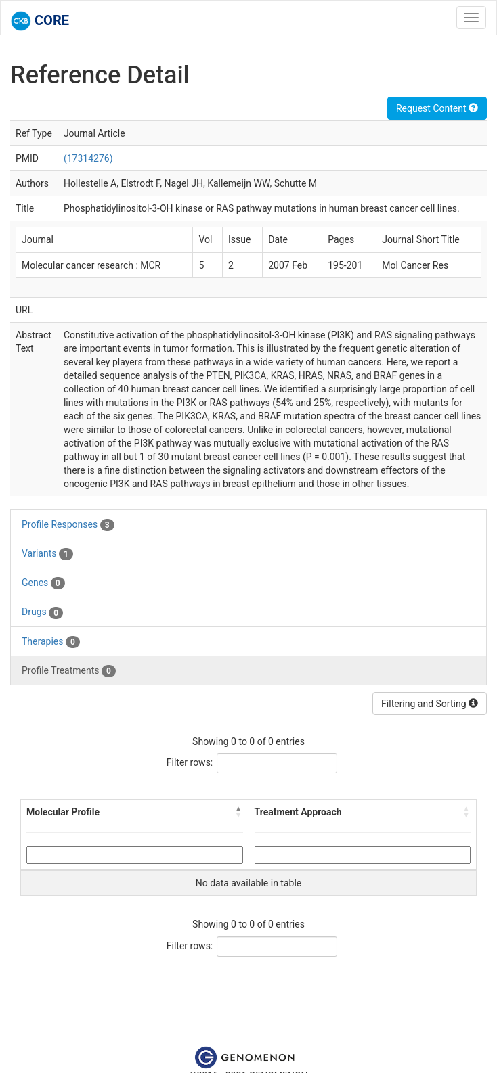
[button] (239, 812)
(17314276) (88, 158)
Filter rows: (190, 762)
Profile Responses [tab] (68, 525)
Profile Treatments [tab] (69, 671)
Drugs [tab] (42, 612)
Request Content (437, 108)
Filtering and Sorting (429, 703)
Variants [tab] (47, 554)
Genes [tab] (43, 583)
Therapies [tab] (51, 642)
